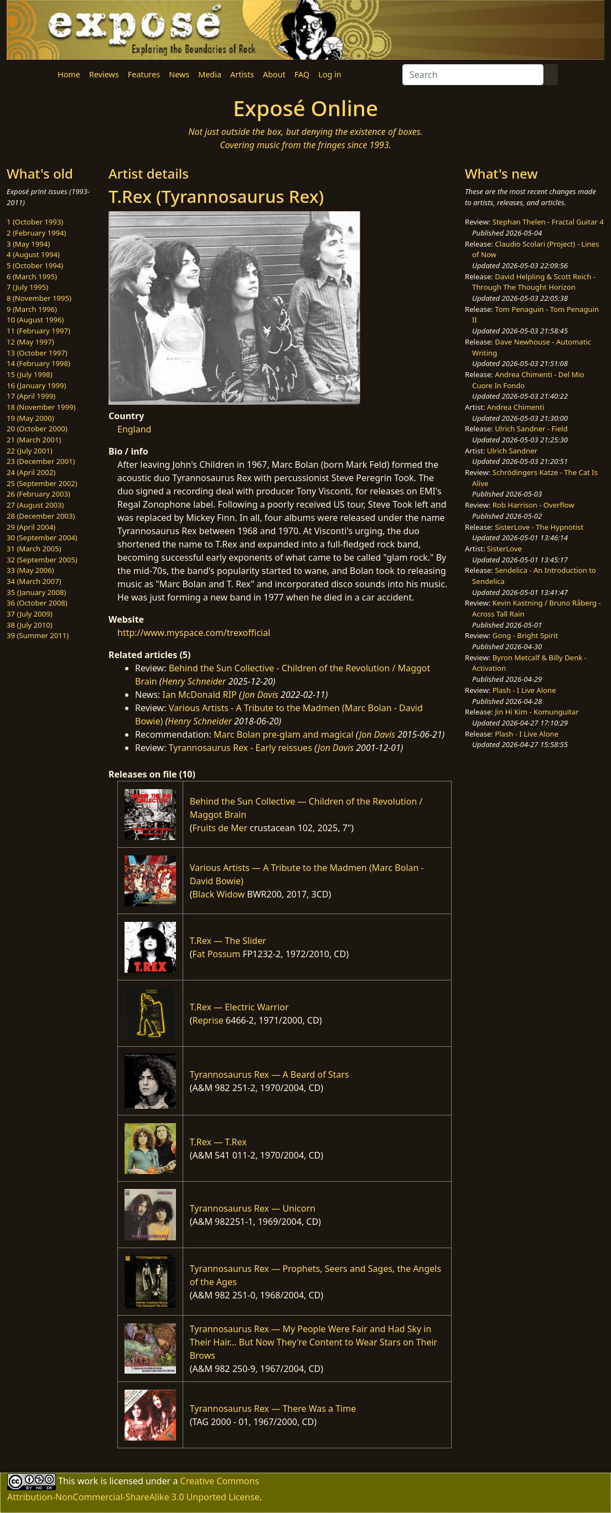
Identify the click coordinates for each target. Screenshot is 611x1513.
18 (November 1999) (41, 407)
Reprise (207, 1020)
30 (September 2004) (42, 537)
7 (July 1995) (27, 287)
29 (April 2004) (31, 527)
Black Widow (218, 894)
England (134, 429)
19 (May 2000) (30, 418)
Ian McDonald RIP (200, 694)
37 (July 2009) (30, 614)
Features (144, 74)
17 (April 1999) (31, 396)
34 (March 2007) (34, 581)
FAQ (301, 74)
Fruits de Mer (219, 828)
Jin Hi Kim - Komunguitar (536, 712)
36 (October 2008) (37, 603)
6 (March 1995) (32, 276)
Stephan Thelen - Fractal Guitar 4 (548, 222)
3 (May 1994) (28, 244)
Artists (242, 74)
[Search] (472, 74)
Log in (329, 74)
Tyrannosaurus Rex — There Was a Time (273, 1408)
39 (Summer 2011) (38, 635)
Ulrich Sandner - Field (531, 429)
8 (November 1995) (39, 298)
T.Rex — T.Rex (218, 1142)
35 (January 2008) (36, 592)
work (87, 1481)
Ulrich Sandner (512, 451)
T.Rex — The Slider (228, 941)
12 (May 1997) (30, 342)
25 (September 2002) (42, 483)
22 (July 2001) (30, 451)
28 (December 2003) (41, 516)
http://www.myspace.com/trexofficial (193, 633)
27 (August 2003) (35, 505)
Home (69, 74)
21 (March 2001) (34, 440)
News (179, 74)
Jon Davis (260, 694)
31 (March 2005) (34, 549)
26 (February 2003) (38, 494)
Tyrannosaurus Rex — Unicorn (252, 1208)
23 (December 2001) (41, 461)
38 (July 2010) (30, 625)
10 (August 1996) (35, 320)
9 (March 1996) (32, 309)
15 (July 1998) (30, 374)
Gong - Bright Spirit (525, 635)
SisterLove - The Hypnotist (539, 527)
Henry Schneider (194, 681)
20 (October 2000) (37, 429)
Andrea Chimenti (516, 407)
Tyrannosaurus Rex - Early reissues (240, 748)
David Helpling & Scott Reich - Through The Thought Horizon (534, 282)
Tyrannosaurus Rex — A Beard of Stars (269, 1074)
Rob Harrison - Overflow (533, 505)
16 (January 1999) (36, 385)
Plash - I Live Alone (524, 690)
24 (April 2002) (31, 472)
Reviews (104, 74)
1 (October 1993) (35, 222)
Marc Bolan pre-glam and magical (284, 734)
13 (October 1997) (37, 353)
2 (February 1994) (36, 233)
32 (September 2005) (42, 560)
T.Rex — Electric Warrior (239, 1007)
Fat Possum (216, 954)
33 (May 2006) (30, 570)
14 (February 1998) (38, 363)
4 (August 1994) (33, 254)
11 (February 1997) (38, 331)
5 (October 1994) (35, 265)
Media (209, 74)
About (274, 74)
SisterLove (504, 549)
